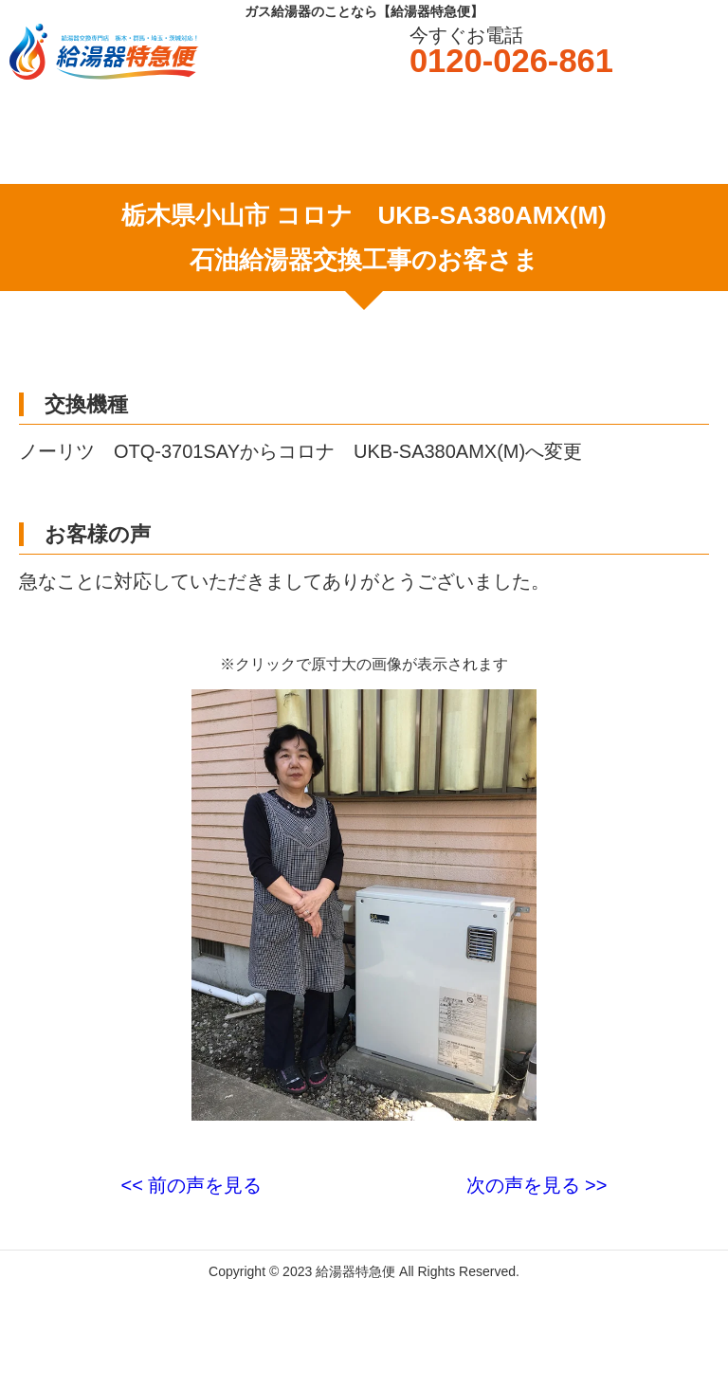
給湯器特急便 (355, 1271)
